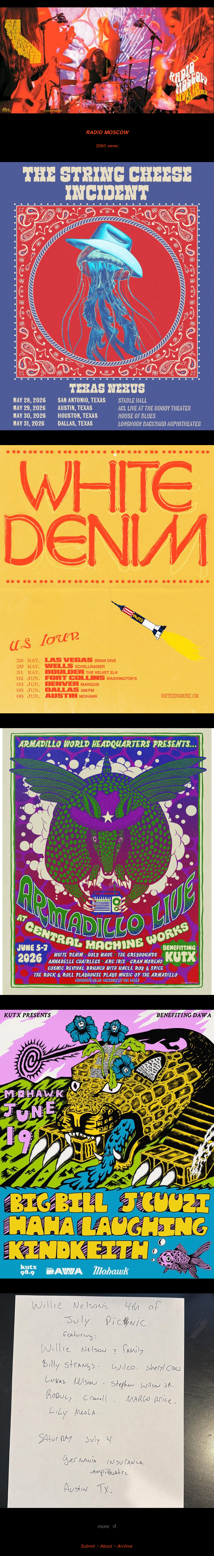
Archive (124, 1546)
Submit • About (96, 1546)
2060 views (107, 146)
